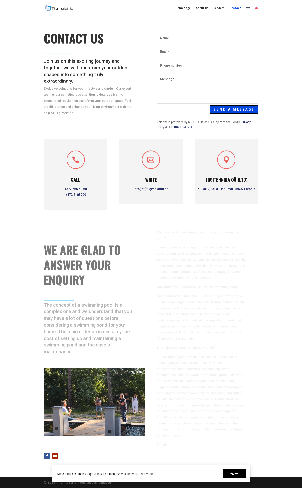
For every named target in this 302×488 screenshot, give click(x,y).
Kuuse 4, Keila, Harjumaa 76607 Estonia (227, 189)
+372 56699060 (75, 189)
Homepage (183, 8)
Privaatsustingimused (95, 482)
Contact (235, 8)
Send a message (234, 109)
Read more (146, 474)
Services (218, 8)
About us (202, 8)
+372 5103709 (75, 195)
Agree (234, 473)
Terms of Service (182, 127)
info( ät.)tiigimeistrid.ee (150, 189)
